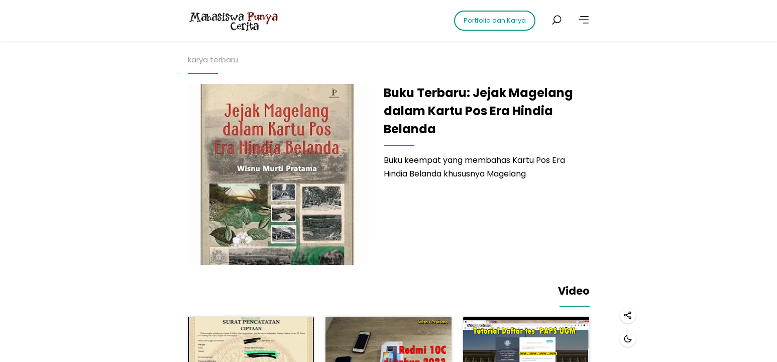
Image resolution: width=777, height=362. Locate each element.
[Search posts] (556, 20)
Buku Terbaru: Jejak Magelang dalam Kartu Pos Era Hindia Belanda (478, 110)
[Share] (628, 315)
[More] (584, 20)
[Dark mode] (628, 339)
